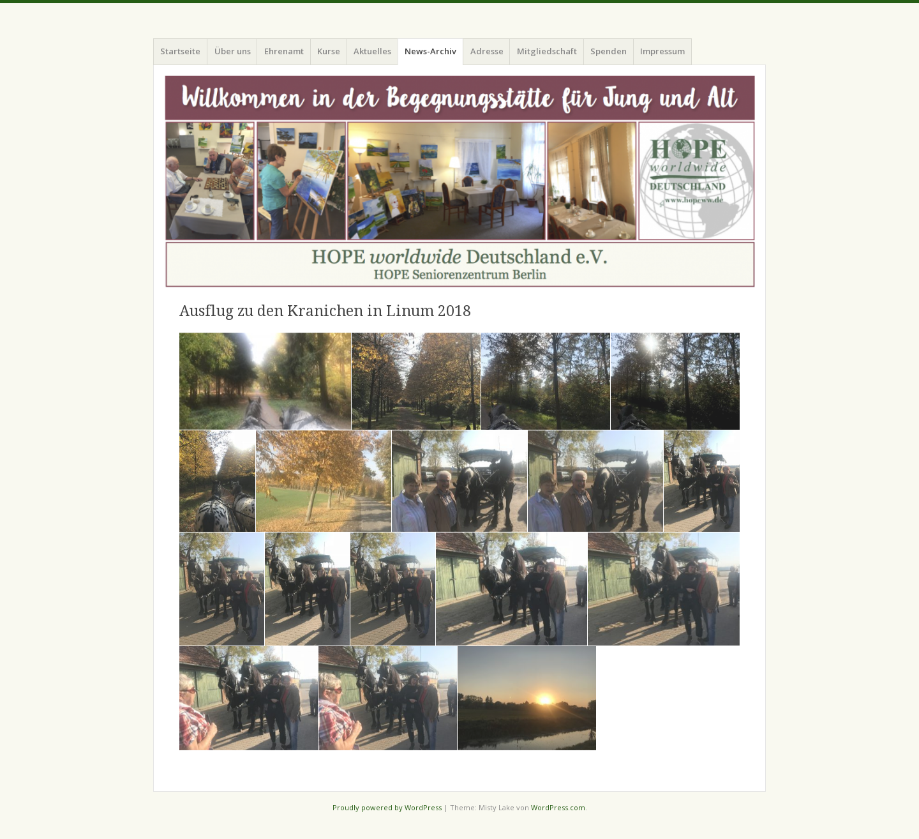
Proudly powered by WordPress (387, 807)
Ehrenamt (284, 51)
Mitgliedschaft (547, 51)
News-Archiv (430, 51)
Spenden (608, 51)
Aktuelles (372, 51)
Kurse (328, 51)
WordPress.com (558, 807)
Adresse (487, 51)
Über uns (232, 51)
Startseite (180, 51)
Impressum (662, 51)
